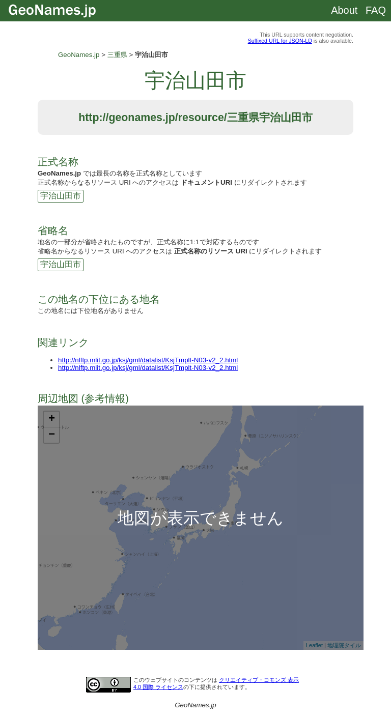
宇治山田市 (60, 195)
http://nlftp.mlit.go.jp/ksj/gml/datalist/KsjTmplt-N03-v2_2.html (148, 360)
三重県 (117, 55)
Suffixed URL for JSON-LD (280, 41)
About (344, 10)
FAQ (376, 10)
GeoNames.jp (79, 55)
